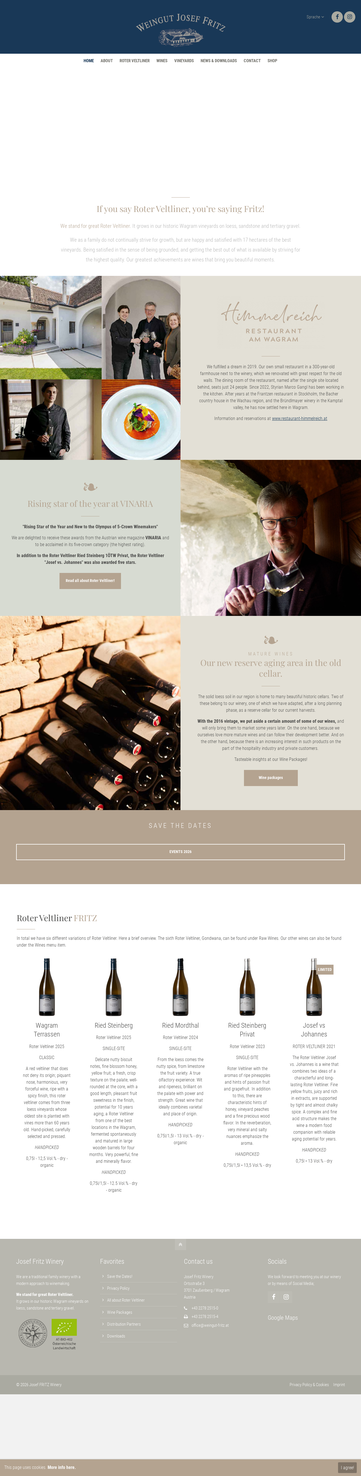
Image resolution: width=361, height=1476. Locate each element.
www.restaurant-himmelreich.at (299, 418)
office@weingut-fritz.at (210, 1325)
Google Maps (283, 1317)
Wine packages (271, 777)
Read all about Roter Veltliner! (90, 580)
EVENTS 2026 (180, 851)
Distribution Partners (124, 1324)
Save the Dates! (119, 1276)
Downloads (116, 1336)
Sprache (313, 17)
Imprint (339, 1384)
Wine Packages (119, 1312)
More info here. (62, 1467)
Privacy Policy (118, 1288)
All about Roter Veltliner (126, 1300)
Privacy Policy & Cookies (309, 1384)
